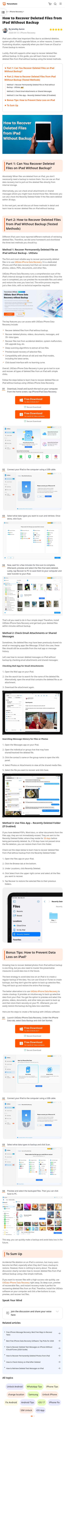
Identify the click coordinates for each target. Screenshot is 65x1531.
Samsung (33, 1394)
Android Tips (27, 1402)
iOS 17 (41, 1402)
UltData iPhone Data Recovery (28, 262)
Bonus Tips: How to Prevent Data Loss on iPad (31, 100)
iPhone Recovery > (16, 11)
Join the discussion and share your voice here (31, 1313)
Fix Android (11, 1402)
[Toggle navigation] (59, 4)
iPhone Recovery (27, 32)
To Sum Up (12, 105)
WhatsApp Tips (34, 1386)
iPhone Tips (52, 1386)
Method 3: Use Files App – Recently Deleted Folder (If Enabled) (31, 95)
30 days (47, 838)
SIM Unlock (26, 1410)
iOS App (40, 1410)
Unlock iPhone (49, 1394)
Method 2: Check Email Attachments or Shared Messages (29, 91)
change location (16, 1394)
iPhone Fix (54, 1402)
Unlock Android (15, 1386)
